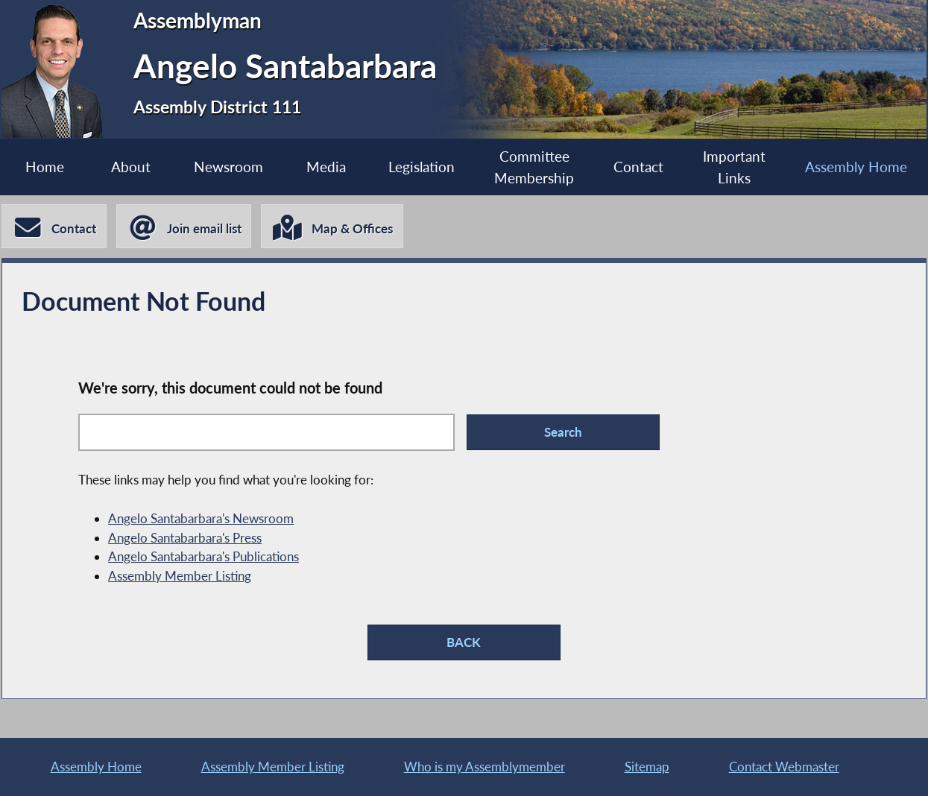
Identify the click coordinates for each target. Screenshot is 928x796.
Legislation (421, 166)
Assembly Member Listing (179, 576)
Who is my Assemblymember (484, 766)
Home (44, 166)
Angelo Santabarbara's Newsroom (201, 518)
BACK (463, 642)
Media (326, 166)
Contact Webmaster (784, 766)
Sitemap (647, 766)
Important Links (734, 167)
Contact (638, 166)
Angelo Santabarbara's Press (185, 538)
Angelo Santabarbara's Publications (203, 556)
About (131, 166)
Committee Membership (534, 167)
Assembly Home (856, 166)
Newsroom (228, 166)
